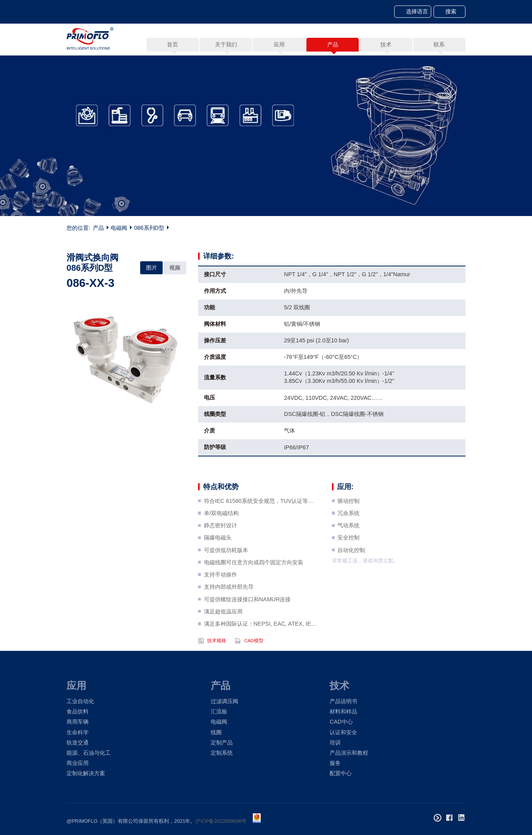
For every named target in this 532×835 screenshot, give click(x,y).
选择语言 (417, 11)
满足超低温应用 (223, 629)
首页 (172, 44)
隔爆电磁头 (218, 555)
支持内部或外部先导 (229, 605)
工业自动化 (80, 701)
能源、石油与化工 (89, 753)
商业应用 (78, 763)
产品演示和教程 (349, 753)
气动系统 (348, 543)
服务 (335, 763)
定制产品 (222, 742)
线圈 (216, 732)
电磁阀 (119, 228)
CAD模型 (253, 658)
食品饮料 (78, 711)
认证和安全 (343, 732)
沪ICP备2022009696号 (221, 821)
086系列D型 (149, 228)
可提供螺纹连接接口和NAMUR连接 (247, 617)
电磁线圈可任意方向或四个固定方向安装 (253, 580)
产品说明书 (343, 701)
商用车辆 (78, 722)
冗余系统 (348, 531)
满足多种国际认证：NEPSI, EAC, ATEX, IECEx (261, 641)
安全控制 (348, 555)
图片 (151, 267)
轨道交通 (78, 742)
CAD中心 (341, 722)
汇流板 (219, 711)
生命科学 (78, 732)
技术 (339, 685)
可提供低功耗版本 (226, 568)
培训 (335, 742)
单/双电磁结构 (221, 531)
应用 (76, 685)
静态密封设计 (220, 543)
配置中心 (341, 773)
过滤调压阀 (224, 701)
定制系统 (222, 753)
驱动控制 (348, 518)
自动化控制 (351, 568)
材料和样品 (343, 711)
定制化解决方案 (86, 773)
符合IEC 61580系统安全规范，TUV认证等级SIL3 (261, 518)
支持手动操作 (220, 592)
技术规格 (216, 658)
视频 (174, 267)
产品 (98, 228)
